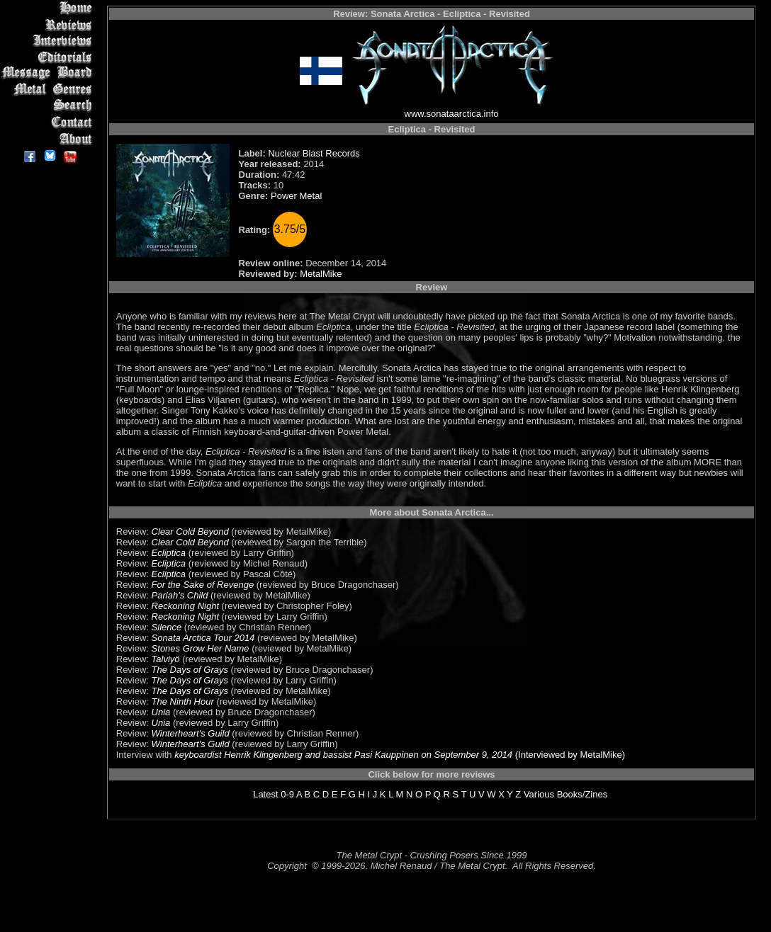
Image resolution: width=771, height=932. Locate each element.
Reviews (49, 24)
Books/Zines (582, 794)
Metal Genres (49, 89)
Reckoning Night (185, 606)
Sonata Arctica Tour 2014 (203, 637)
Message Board (49, 73)
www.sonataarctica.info (452, 113)
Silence (167, 627)
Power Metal (296, 196)
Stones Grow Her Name (200, 648)
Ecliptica (169, 552)
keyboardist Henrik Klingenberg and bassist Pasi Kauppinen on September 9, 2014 (343, 754)
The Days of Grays (190, 669)
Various (539, 794)
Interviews (49, 41)
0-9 (287, 794)
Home (49, 8)
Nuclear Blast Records (313, 153)
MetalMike (321, 273)
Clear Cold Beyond (190, 531)
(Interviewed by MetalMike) (568, 754)
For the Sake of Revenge (203, 584)
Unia (161, 712)
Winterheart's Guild (191, 733)
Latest (265, 794)
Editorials (49, 57)
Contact (49, 122)
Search (49, 106)
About (49, 138)
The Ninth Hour (183, 701)
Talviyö (166, 659)
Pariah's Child (180, 595)
